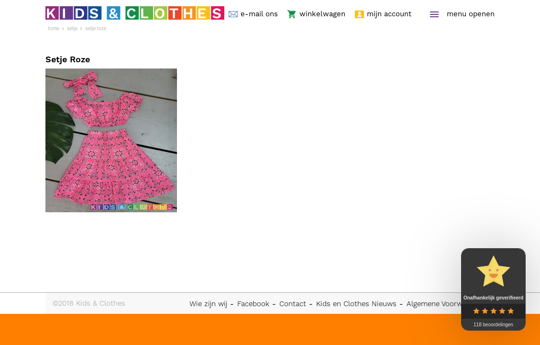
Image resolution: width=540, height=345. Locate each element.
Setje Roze (95, 28)
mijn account (389, 14)
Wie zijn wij (208, 303)
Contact (292, 303)
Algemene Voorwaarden (446, 303)
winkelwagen (322, 14)
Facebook (253, 303)
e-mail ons (259, 14)
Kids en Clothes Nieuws (356, 303)
